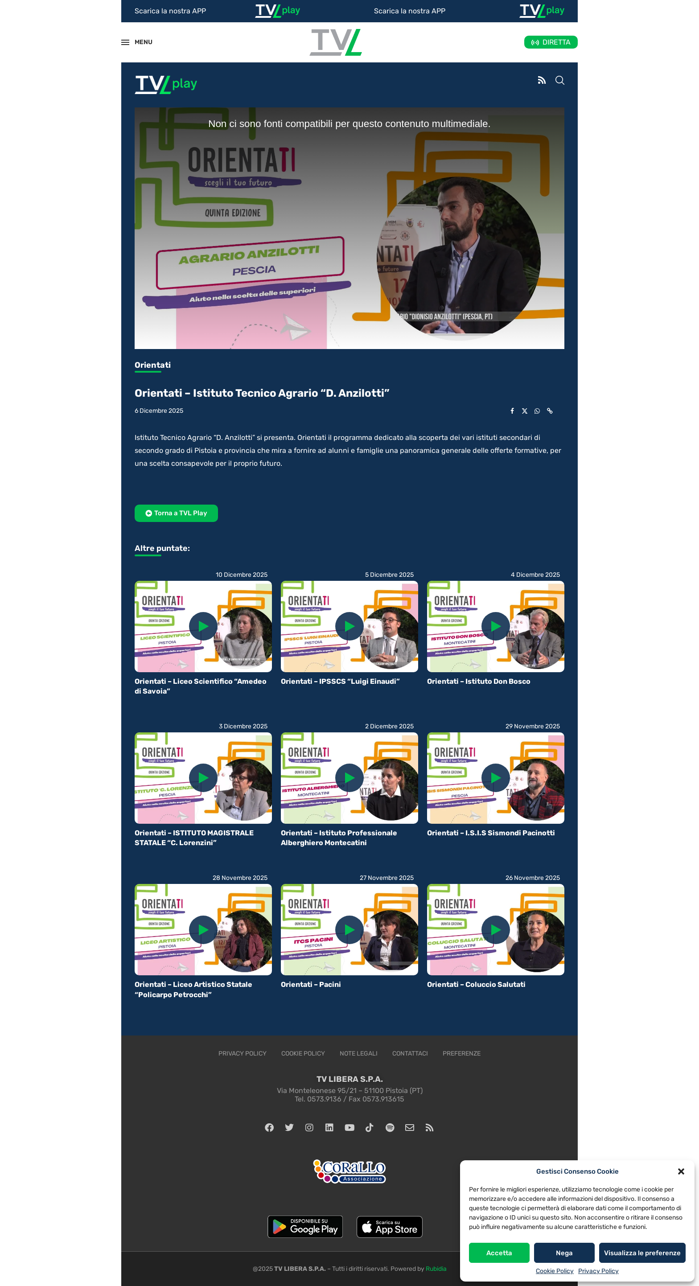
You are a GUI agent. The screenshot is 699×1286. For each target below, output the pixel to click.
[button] (681, 1171)
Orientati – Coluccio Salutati (476, 984)
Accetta (499, 1253)
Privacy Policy (598, 1271)
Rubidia (436, 1269)
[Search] (559, 81)
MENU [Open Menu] (139, 42)
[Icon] (203, 626)
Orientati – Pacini (311, 984)
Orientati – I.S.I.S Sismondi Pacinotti (491, 833)
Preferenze (462, 1053)
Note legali (359, 1053)
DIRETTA (557, 42)
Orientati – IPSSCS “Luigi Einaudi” (340, 681)
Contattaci (410, 1053)
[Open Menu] (125, 42)
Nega (564, 1253)
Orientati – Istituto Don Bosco (478, 681)
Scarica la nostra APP (170, 11)
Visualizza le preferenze (642, 1253)
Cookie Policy (555, 1271)
